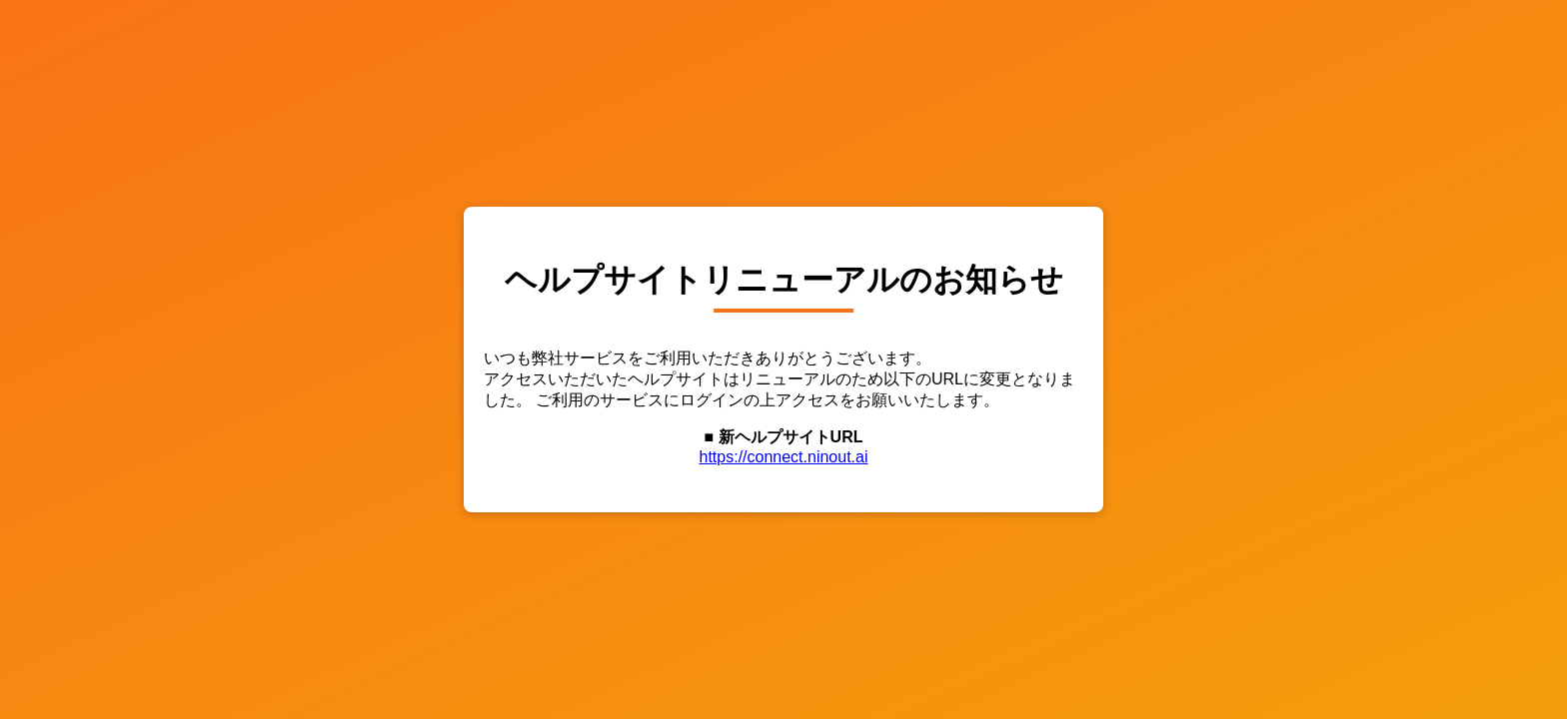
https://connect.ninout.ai (784, 456)
